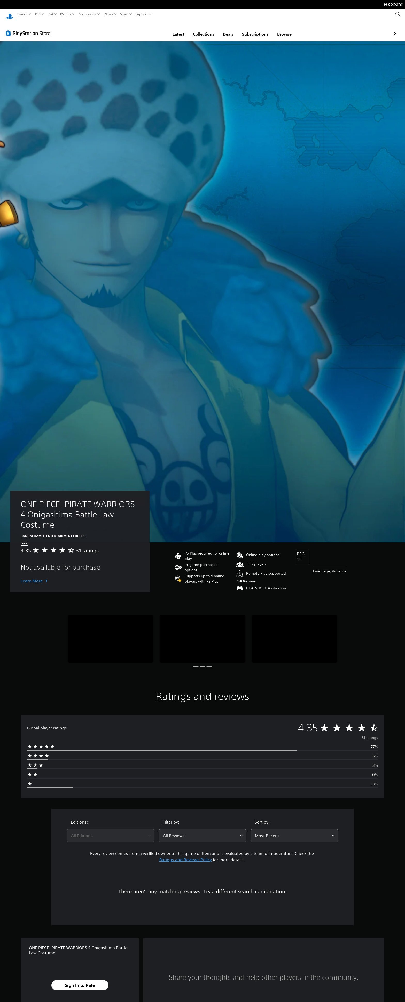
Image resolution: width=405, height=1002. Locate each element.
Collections (173, 29)
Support (142, 14)
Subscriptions (225, 29)
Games (22, 14)
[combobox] (110, 830)
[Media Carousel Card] (110, 634)
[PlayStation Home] (9, 14)
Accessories (87, 14)
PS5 (38, 14)
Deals (198, 29)
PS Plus (65, 14)
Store (124, 14)
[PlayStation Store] (29, 28)
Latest (148, 29)
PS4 (50, 14)
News (108, 14)
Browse (254, 29)
